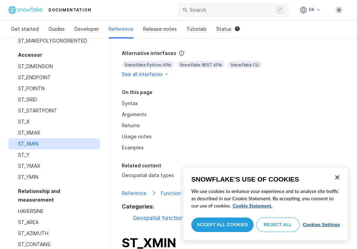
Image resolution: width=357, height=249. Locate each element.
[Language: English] (310, 10)
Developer (86, 29)
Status (228, 29)
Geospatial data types (148, 175)
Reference (121, 29)
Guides (56, 29)
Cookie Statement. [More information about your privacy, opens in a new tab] (253, 206)
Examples (133, 147)
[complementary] (234, 64)
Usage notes (137, 136)
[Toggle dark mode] (339, 10)
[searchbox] (232, 10)
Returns (131, 125)
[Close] (337, 177)
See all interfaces (145, 74)
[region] (266, 204)
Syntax (130, 103)
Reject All (278, 224)
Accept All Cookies (222, 224)
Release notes (160, 29)
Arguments (134, 114)
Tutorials (196, 29)
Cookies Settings (321, 224)
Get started (25, 29)
